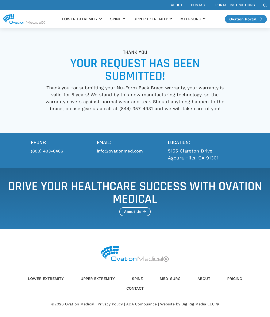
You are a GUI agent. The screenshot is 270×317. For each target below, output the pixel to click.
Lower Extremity (80, 19)
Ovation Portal (245, 19)
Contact (199, 5)
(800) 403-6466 (47, 151)
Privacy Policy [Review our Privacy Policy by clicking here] (110, 304)
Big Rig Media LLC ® (200, 304)
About (176, 5)
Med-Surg (190, 19)
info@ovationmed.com (120, 151)
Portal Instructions (235, 5)
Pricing (234, 278)
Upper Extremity (151, 19)
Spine (115, 19)
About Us (135, 211)
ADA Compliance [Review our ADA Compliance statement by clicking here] (141, 304)
